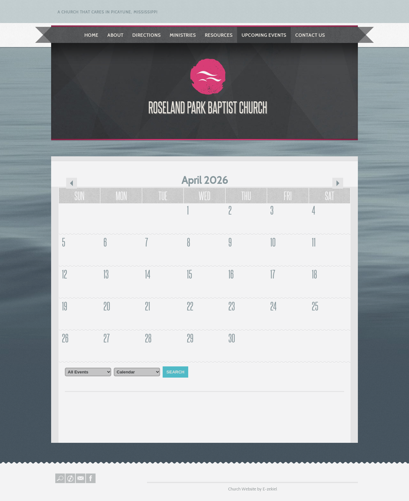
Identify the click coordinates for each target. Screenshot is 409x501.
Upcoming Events (264, 35)
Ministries (183, 35)
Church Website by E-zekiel (252, 488)
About (115, 35)
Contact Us (310, 35)
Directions (146, 35)
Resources (219, 35)
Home (91, 35)
